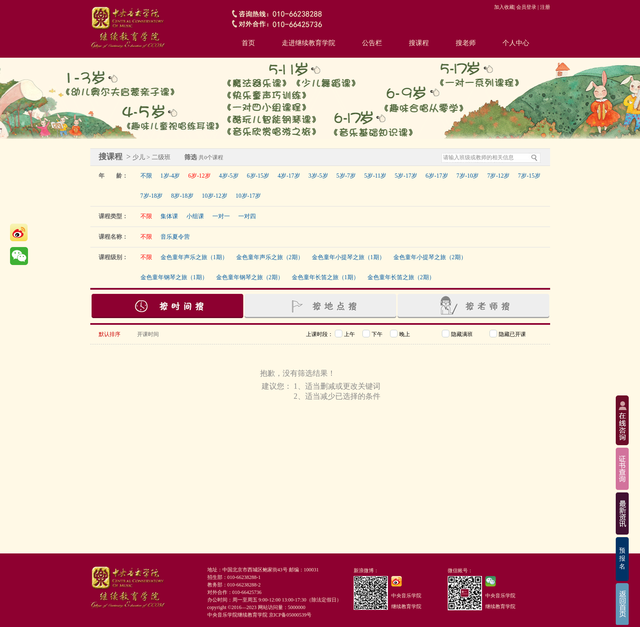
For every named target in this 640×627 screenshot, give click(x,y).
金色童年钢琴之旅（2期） (249, 277)
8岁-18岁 (182, 196)
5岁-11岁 (375, 176)
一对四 (247, 216)
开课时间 (148, 334)
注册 (545, 7)
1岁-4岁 (170, 176)
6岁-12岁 (199, 176)
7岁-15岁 (529, 176)
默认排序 (109, 334)
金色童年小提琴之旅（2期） (430, 257)
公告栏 (372, 42)
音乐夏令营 (175, 237)
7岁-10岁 (467, 176)
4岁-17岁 (289, 176)
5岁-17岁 (406, 176)
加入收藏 (504, 7)
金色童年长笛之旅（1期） (325, 277)
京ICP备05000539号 (290, 615)
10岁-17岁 (248, 196)
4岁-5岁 (229, 176)
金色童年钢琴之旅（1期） (174, 277)
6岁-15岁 (258, 176)
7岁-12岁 (498, 176)
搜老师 (466, 42)
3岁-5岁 (318, 176)
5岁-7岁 (346, 176)
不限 (146, 176)
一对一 (221, 216)
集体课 (169, 216)
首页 (248, 42)
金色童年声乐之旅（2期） (269, 257)
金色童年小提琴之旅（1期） (348, 257)
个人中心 (515, 42)
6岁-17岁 (437, 176)
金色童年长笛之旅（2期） (401, 277)
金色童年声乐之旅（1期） (194, 257)
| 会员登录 (525, 7)
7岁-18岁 (151, 196)
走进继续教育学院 (308, 42)
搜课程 (419, 42)
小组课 (195, 216)
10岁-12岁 (214, 196)
